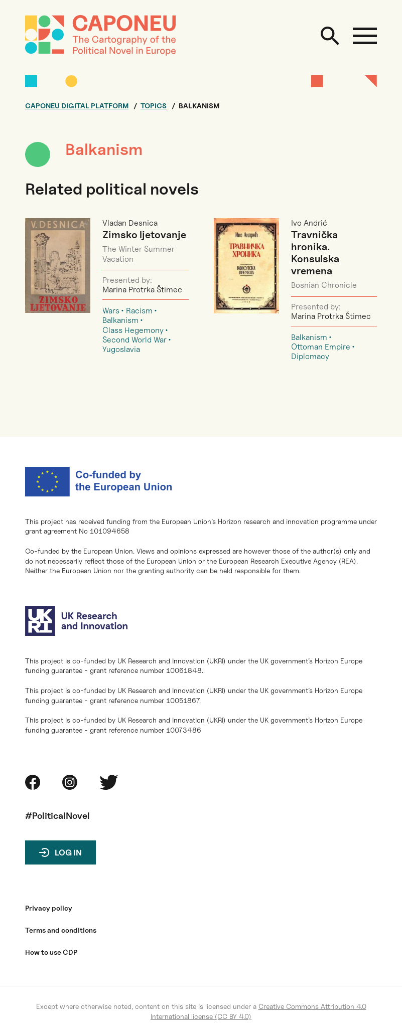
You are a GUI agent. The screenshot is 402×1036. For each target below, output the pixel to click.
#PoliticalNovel (57, 815)
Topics (154, 105)
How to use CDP (51, 952)
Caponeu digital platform (76, 105)
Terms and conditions (60, 930)
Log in (68, 852)
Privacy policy (48, 908)
